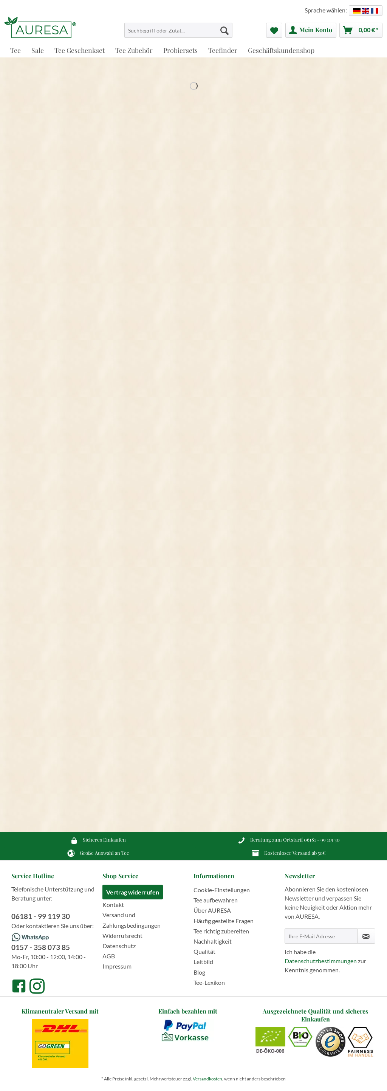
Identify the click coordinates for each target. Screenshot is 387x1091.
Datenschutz (119, 945)
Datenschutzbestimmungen (321, 960)
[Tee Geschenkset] (79, 50)
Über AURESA (212, 910)
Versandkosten (207, 1079)
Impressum (117, 966)
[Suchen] (224, 30)
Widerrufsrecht (122, 935)
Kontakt (113, 904)
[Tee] (15, 50)
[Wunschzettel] (274, 30)
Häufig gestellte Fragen (224, 920)
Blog (199, 972)
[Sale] (37, 50)
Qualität (204, 951)
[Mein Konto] (310, 30)
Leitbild (203, 961)
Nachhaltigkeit (213, 941)
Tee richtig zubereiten (221, 931)
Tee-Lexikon (209, 982)
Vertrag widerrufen (132, 892)
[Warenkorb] (360, 30)
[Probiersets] (180, 50)
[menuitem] (178, 33)
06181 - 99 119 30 (322, 839)
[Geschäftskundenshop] (281, 50)
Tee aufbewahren (216, 900)
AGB (108, 955)
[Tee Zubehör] (134, 50)
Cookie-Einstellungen (222, 889)
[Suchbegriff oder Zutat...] (178, 30)
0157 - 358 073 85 (40, 947)
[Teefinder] (223, 50)
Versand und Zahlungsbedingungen (131, 920)
